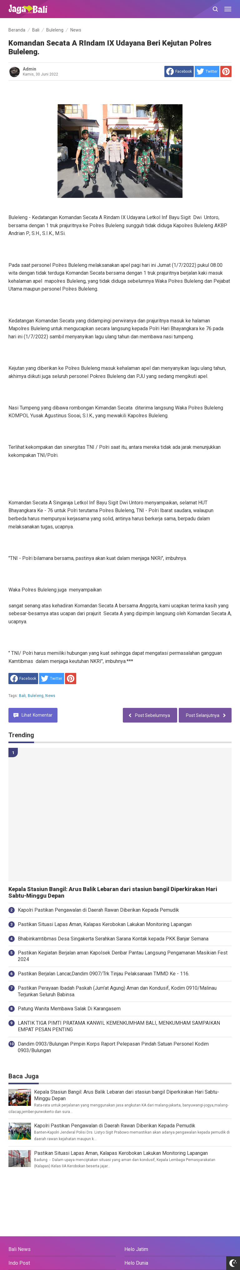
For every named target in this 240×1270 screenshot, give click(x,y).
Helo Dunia (136, 1263)
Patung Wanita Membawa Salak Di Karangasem (69, 1009)
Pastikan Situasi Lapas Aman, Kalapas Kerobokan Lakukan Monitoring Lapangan (105, 924)
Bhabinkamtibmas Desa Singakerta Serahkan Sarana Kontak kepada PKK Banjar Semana (113, 939)
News (50, 696)
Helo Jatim (136, 1249)
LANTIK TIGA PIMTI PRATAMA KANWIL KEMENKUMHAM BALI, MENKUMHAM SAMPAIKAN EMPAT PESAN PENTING (119, 1026)
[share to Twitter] (207, 71)
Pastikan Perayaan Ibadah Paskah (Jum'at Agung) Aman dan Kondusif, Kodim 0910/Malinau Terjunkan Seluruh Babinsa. (117, 991)
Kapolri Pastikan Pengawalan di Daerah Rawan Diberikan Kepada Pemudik (98, 910)
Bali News (19, 1249)
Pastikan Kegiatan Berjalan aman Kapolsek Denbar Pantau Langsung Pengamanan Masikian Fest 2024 (123, 956)
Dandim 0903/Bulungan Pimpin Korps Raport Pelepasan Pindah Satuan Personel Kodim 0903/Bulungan (113, 1047)
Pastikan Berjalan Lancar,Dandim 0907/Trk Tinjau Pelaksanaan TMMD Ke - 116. (103, 974)
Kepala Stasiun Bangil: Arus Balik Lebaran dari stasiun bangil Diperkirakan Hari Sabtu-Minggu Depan (112, 892)
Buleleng (35, 696)
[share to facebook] (179, 71)
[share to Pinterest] (226, 71)
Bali (22, 696)
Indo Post (19, 1263)
